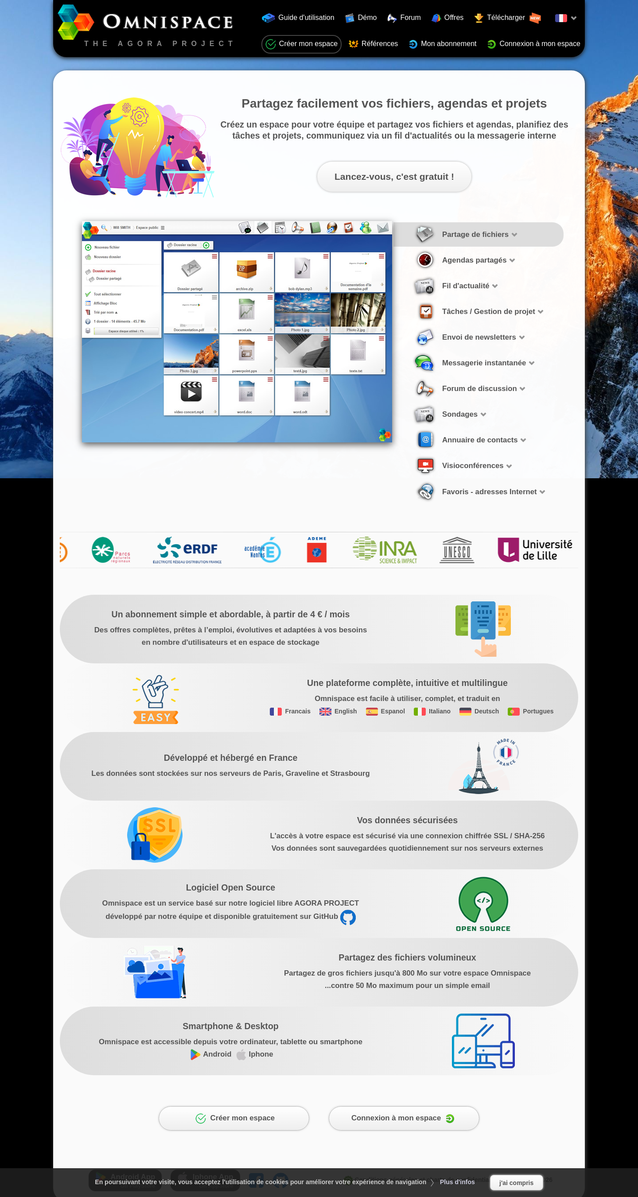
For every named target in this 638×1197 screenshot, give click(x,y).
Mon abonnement (442, 44)
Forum (404, 18)
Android (210, 1054)
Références (373, 44)
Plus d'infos (457, 1181)
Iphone (254, 1054)
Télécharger (507, 18)
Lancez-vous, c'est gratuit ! (394, 176)
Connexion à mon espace (533, 44)
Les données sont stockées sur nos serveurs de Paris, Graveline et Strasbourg (230, 773)
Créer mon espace (301, 44)
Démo (361, 18)
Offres (448, 18)
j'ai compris (516, 1182)
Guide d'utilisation (298, 18)
